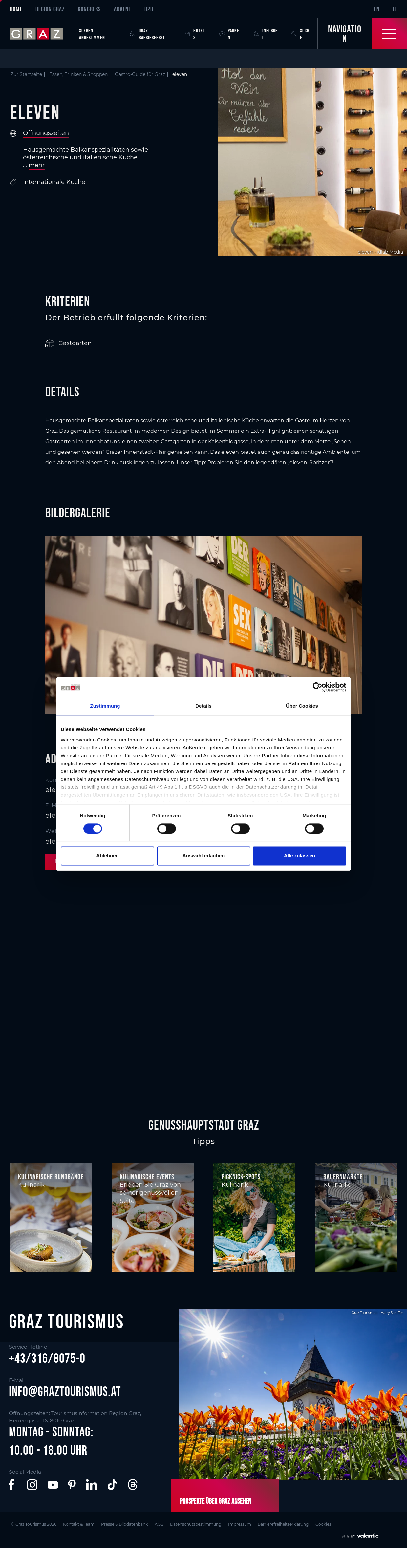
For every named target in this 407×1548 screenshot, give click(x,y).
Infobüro (266, 33)
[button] (13, 1485)
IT (395, 8)
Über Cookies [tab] (302, 706)
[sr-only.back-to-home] (41, 33)
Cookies (332, 1523)
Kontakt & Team (79, 1523)
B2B (148, 8)
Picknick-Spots (241, 1177)
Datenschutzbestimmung (200, 1523)
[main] (203, 565)
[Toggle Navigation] (362, 33)
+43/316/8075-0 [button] (47, 1358)
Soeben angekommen (92, 33)
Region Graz (50, 8)
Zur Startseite (26, 74)
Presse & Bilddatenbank (126, 1523)
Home (16, 8)
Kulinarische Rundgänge (51, 1177)
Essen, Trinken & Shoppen (78, 74)
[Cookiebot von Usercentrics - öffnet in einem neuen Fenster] (317, 687)
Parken (229, 33)
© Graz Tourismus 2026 (33, 1523)
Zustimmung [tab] (105, 706)
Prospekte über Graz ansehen (214, 1501)
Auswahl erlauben (203, 856)
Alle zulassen (299, 856)
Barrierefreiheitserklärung (290, 1523)
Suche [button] (300, 33)
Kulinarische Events (147, 1177)
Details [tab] (203, 706)
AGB (162, 1523)
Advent (122, 8)
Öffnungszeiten (46, 133)
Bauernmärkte (343, 1177)
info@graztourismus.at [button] (65, 1391)
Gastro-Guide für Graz (140, 74)
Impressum (245, 1523)
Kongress (89, 8)
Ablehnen (107, 856)
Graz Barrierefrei (147, 33)
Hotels (195, 33)
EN (377, 8)
